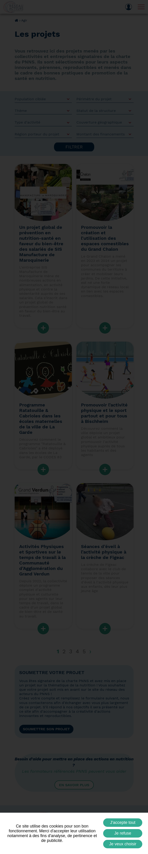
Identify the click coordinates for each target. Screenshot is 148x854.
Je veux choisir (122, 844)
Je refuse (122, 833)
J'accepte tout (122, 822)
